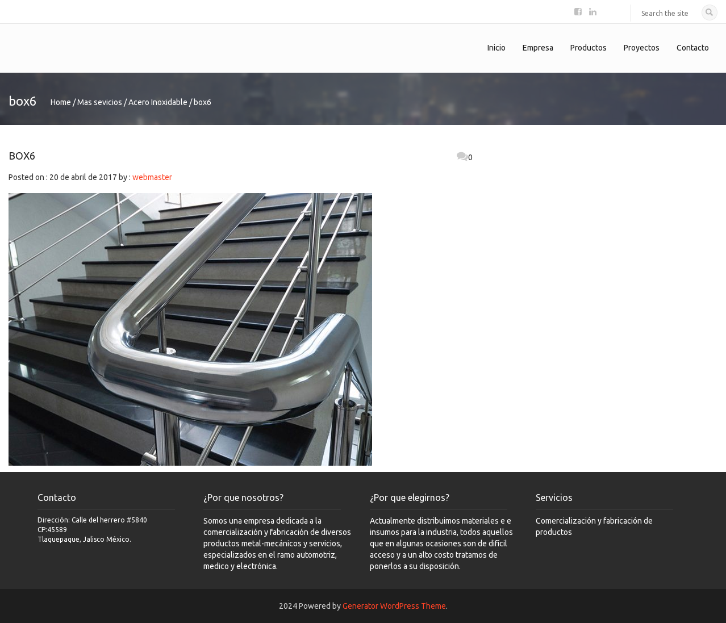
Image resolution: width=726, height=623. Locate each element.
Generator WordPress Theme (394, 606)
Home (61, 102)
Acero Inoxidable (157, 102)
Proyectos (642, 47)
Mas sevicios (99, 102)
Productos (588, 47)
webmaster (152, 177)
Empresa (538, 47)
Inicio (496, 47)
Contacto (693, 47)
